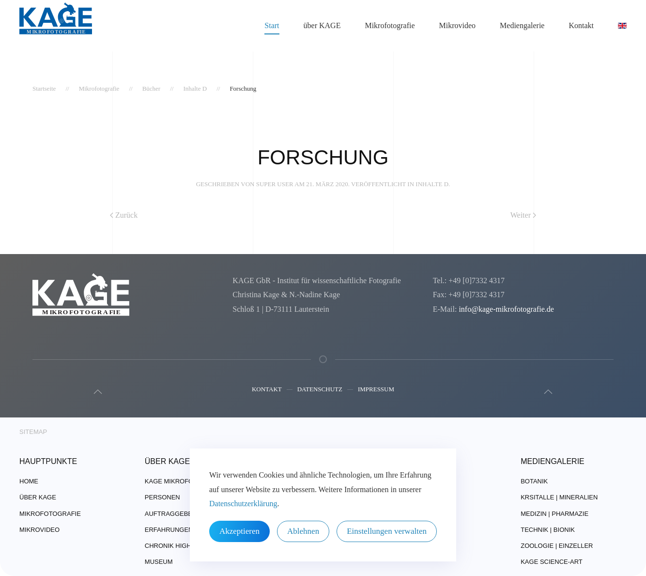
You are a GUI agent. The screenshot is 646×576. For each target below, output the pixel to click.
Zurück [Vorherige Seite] (124, 215)
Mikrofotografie (50, 513)
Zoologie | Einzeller (557, 545)
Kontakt (267, 391)
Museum (159, 561)
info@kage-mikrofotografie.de (506, 309)
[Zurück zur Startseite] (55, 25)
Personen (162, 497)
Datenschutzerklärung (243, 503)
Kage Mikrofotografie (185, 481)
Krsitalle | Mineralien (559, 497)
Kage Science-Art (552, 561)
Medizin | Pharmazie (554, 513)
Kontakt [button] (581, 25)
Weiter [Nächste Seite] (523, 215)
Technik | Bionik (548, 529)
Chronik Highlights (179, 545)
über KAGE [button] (322, 25)
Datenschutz (319, 391)
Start (271, 25)
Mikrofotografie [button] (390, 25)
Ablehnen (303, 531)
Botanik (534, 481)
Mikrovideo (457, 25)
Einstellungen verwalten (387, 531)
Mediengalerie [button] (522, 25)
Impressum (376, 391)
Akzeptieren (239, 531)
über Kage (37, 497)
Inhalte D (431, 184)
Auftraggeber (171, 513)
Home (28, 481)
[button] (95, 392)
